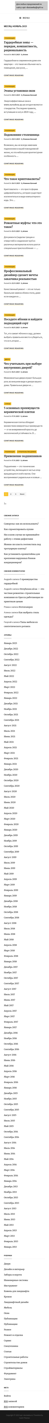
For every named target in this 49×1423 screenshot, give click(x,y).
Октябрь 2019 (11, 846)
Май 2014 (9, 1159)
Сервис (7, 1340)
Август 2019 (10, 857)
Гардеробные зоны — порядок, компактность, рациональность (20, 46)
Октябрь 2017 (11, 978)
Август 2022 (10, 665)
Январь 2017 (10, 1027)
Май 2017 (9, 1005)
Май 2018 (9, 939)
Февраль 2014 (11, 1175)
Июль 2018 (9, 928)
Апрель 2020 (10, 813)
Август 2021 (10, 725)
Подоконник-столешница (21, 134)
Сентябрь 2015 (11, 1109)
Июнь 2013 (9, 1219)
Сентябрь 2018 (11, 917)
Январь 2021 (10, 764)
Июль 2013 (9, 1214)
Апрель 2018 (10, 945)
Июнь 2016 (9, 1060)
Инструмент (10, 1285)
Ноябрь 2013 (10, 1192)
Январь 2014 (10, 1181)
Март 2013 (9, 1236)
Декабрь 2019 (11, 835)
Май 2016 (9, 1065)
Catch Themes (24, 1418)
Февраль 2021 (11, 758)
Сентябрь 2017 (11, 983)
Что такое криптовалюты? (22, 179)
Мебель (8, 1307)
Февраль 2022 (11, 692)
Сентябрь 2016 (11, 1049)
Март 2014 (9, 1170)
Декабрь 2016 (11, 1033)
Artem (25, 55)
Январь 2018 (10, 961)
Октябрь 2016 (11, 1043)
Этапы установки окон (19, 90)
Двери (7, 359)
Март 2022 (9, 687)
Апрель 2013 (10, 1230)
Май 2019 (9, 873)
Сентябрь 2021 (11, 720)
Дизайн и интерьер (14, 1269)
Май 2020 (9, 807)
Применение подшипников (23, 456)
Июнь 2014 (9, 1153)
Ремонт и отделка (13, 1335)
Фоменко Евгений (30, 95)
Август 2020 (10, 791)
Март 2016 (9, 1076)
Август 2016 (10, 1054)
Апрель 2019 (10, 879)
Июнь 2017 (9, 1000)
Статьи (7, 404)
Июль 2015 (9, 1120)
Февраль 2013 (11, 1241)
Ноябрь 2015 (10, 1098)
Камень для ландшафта (16, 1291)
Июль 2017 (9, 994)
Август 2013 (10, 1208)
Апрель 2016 (10, 1071)
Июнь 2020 (10, 802)
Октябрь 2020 (11, 780)
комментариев (14, 1406)
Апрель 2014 (10, 1164)
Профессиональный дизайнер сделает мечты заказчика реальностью (21, 275)
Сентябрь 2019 (11, 851)
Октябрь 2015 (11, 1104)
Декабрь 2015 (11, 1093)
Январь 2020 (10, 829)
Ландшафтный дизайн (16, 1302)
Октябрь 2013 (11, 1197)
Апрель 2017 (10, 1011)
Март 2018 (9, 950)
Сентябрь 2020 (12, 786)
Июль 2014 (9, 1148)
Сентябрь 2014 (11, 1137)
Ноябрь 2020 (10, 775)
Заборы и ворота (13, 1274)
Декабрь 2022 (11, 648)
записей (10, 1401)
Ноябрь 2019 (10, 840)
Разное (7, 1329)
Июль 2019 (9, 862)
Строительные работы (16, 1357)
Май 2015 (9, 1126)
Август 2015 (10, 1115)
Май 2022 (9, 676)
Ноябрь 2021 (10, 709)
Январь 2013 (10, 1247)
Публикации (10, 38)
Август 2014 (10, 1142)
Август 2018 (10, 923)
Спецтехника (11, 1346)
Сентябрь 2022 (11, 659)
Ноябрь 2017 (10, 972)
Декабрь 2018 (11, 901)
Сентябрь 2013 (11, 1203)
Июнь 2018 (9, 934)
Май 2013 (9, 1225)
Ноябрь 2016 (10, 1038)
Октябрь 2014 (11, 1131)
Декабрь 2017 (11, 967)
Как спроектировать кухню (19, 529)
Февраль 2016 (11, 1082)
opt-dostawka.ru (26, 1415)
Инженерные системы (16, 1280)
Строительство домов (27, 452)
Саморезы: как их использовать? (21, 523)
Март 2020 (9, 818)
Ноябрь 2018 (10, 906)
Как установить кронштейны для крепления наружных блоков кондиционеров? (22, 558)
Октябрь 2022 (11, 654)
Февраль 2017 (11, 1022)
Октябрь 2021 (11, 714)
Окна (6, 1313)
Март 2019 (9, 884)
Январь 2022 (10, 698)
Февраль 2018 (11, 956)
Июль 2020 (9, 797)
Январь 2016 (10, 1087)
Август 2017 (10, 989)
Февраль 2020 (11, 824)
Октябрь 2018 (11, 912)
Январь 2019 (10, 895)
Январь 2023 (10, 643)
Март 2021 (9, 753)
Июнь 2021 (9, 736)
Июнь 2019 (9, 868)
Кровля (8, 1296)
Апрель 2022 (10, 681)
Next (22, 494)
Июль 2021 (9, 731)
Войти (7, 1396)
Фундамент (10, 1373)
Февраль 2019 (11, 890)
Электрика (9, 1379)
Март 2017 (9, 1016)
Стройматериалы (13, 1368)
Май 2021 (9, 742)
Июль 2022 (9, 670)
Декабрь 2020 (11, 769)
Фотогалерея (26, 607)
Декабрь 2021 (11, 703)
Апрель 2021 (10, 747)
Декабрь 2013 (11, 1186)
